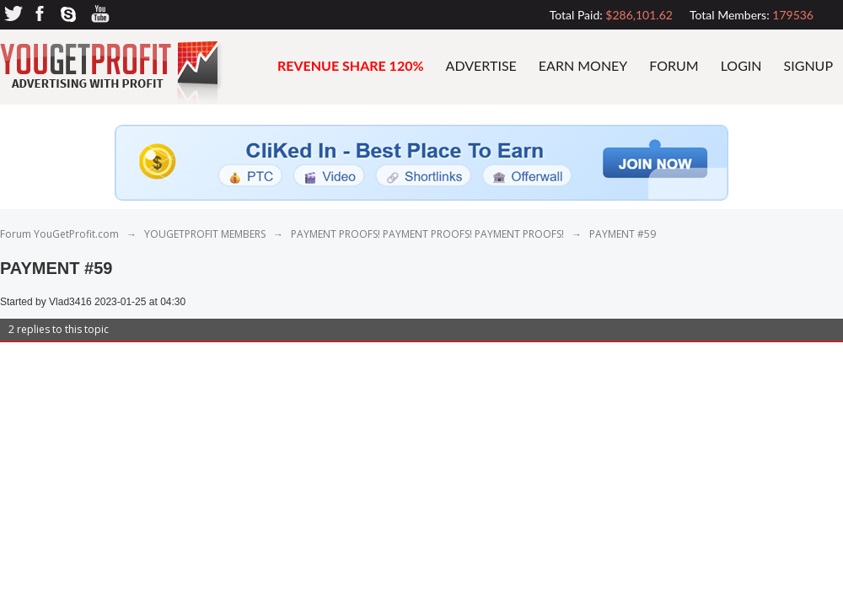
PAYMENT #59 (622, 234)
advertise (481, 65)
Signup (808, 65)
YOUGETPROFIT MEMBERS (205, 234)
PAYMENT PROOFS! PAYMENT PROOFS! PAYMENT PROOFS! (428, 234)
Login (741, 65)
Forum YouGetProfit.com (59, 234)
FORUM (673, 65)
